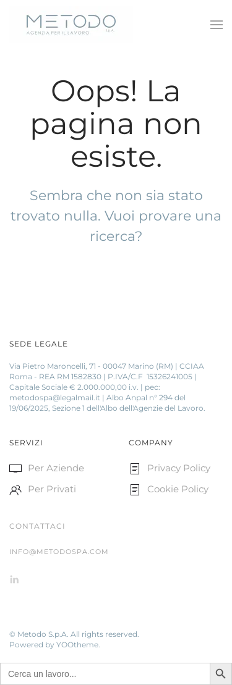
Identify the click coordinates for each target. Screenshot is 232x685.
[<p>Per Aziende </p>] (15, 468)
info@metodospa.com (59, 551)
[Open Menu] (216, 24)
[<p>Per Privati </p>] (15, 489)
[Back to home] (73, 24)
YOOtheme (77, 644)
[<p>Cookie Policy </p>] (135, 489)
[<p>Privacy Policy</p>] (135, 468)
